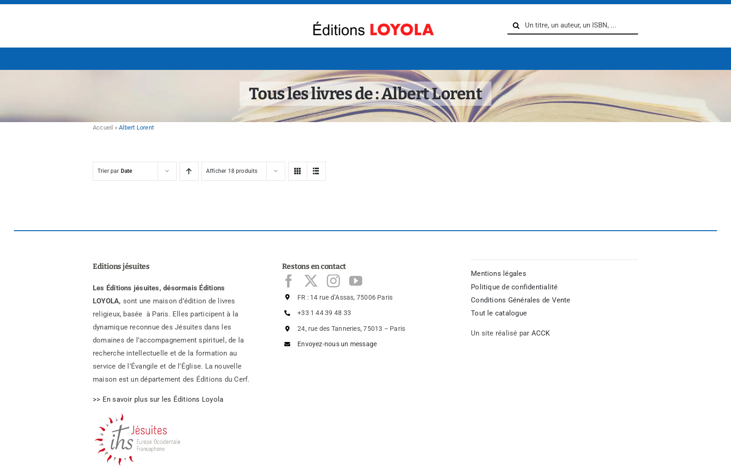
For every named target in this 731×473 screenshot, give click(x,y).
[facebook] (288, 281)
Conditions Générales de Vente (521, 300)
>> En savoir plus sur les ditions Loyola (158, 399)
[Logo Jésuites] (139, 416)
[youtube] (355, 281)
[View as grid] (298, 171)
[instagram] (333, 281)
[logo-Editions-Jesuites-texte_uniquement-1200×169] (371, 19)
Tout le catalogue (499, 313)
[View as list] (316, 171)
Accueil (103, 127)
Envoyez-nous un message (337, 344)
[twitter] (310, 281)
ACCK (540, 333)
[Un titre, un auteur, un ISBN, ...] (572, 25)
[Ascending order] (189, 171)
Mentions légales (498, 273)
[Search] (516, 25)
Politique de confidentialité (514, 287)
